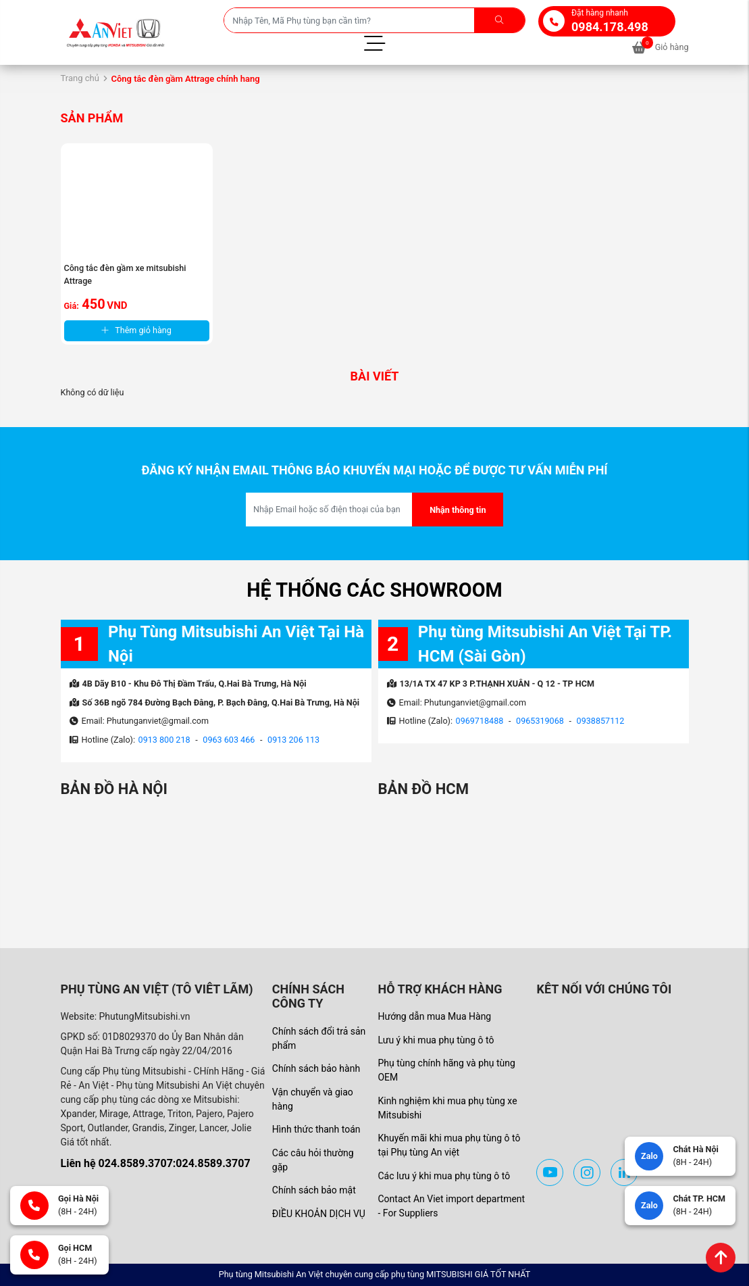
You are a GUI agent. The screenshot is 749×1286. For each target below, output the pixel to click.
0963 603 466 (229, 740)
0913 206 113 (293, 740)
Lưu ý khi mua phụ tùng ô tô (436, 1040)
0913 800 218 (164, 740)
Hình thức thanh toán (316, 1129)
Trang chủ (80, 78)
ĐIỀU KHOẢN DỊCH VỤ (318, 1213)
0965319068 (540, 721)
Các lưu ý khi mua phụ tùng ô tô (444, 1175)
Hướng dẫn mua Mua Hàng (434, 1016)
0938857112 (601, 721)
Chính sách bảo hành (316, 1068)
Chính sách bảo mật (314, 1190)
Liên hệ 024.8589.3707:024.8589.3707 (156, 1163)
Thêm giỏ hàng (136, 330)
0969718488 (480, 721)
